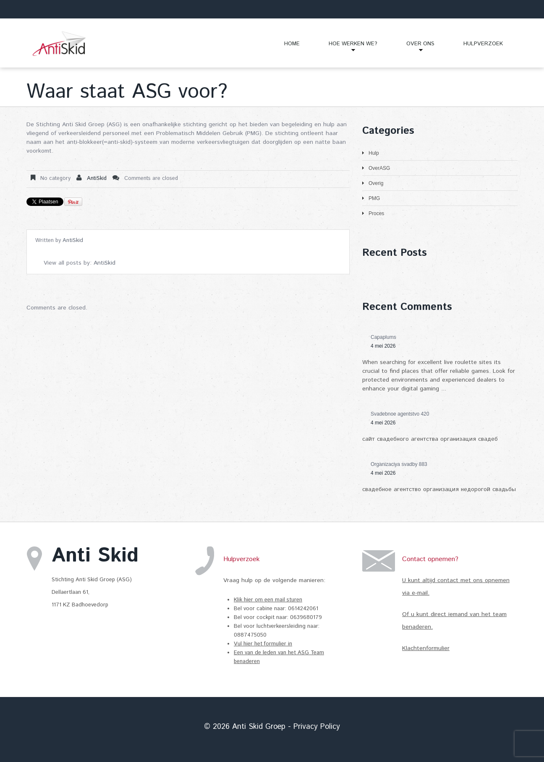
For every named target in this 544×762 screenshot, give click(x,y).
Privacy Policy (316, 726)
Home (292, 44)
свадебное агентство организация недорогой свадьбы (439, 489)
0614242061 (304, 609)
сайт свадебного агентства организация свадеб (430, 439)
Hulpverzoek (483, 44)
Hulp (374, 153)
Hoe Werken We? (345, 47)
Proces (376, 213)
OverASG (379, 168)
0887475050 (250, 635)
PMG (374, 198)
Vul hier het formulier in (263, 644)
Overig (376, 183)
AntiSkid (97, 178)
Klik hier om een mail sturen (268, 600)
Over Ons (413, 47)
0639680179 (306, 618)
